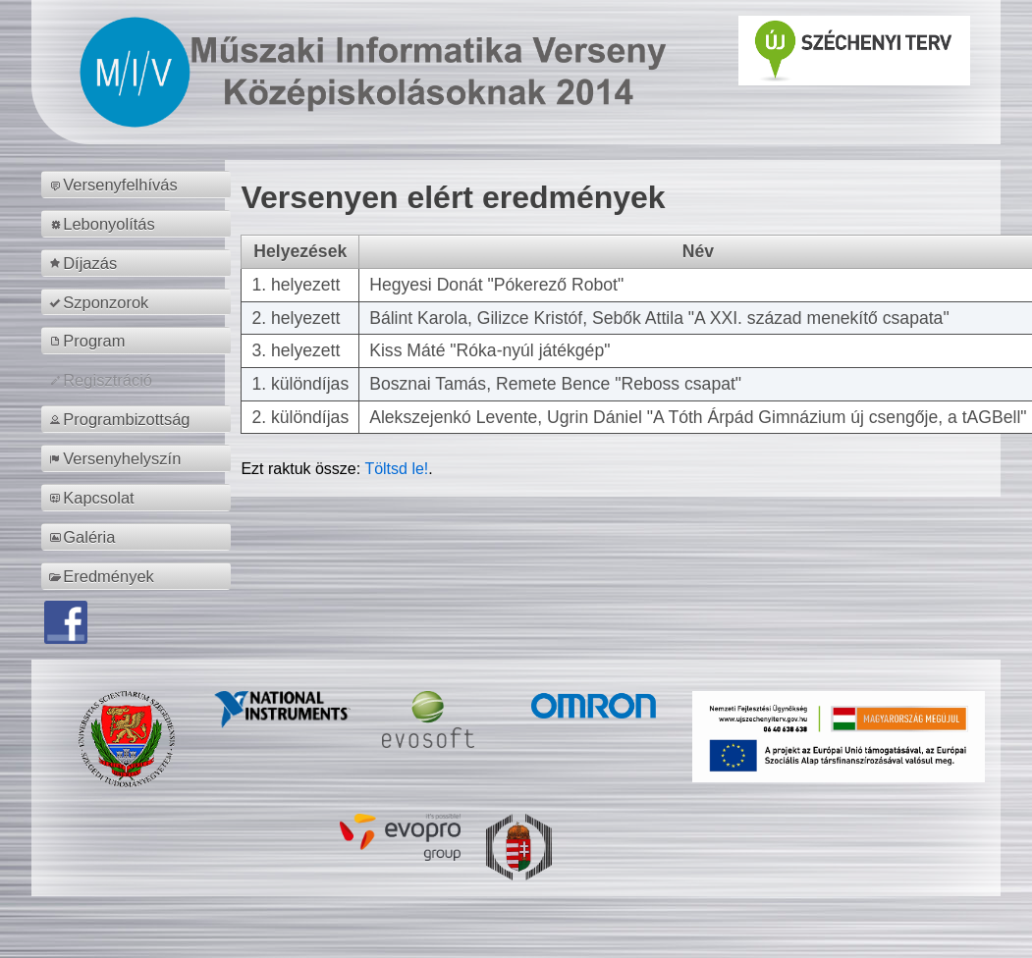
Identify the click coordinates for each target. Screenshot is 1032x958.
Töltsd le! (396, 468)
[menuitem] (139, 184)
